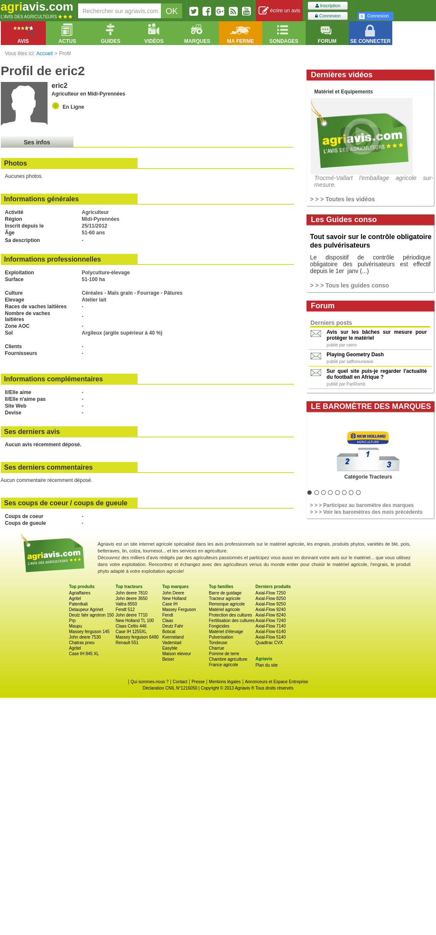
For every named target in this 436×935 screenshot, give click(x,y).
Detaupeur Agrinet (86, 609)
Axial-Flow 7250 (271, 593)
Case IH (169, 604)
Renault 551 (126, 642)
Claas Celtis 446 (130, 626)
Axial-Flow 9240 (271, 609)
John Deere (173, 593)
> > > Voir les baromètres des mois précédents (366, 512)
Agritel (75, 598)
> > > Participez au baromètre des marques (361, 505)
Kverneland (173, 637)
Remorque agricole (227, 604)
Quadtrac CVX (269, 642)
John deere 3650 (131, 598)
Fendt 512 (125, 609)
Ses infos (37, 142)
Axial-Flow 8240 (271, 615)
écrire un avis (280, 11)
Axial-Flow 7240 (271, 620)
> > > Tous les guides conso (349, 285)
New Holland (174, 598)
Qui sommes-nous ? (150, 681)
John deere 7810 (131, 593)
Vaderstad (171, 642)
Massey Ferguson (179, 609)
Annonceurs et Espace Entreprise (276, 681)
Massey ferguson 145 (89, 631)
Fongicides (219, 626)
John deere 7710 (131, 615)
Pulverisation (221, 637)
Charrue (216, 648)
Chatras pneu (82, 642)
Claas (167, 620)
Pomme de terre (224, 653)
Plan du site (267, 665)
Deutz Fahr (172, 626)
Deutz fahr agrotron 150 (91, 615)
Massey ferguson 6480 (136, 637)
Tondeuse (218, 642)
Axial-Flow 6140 (271, 631)
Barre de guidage (225, 593)
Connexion (327, 16)
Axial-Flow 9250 (271, 604)
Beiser (168, 659)
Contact (180, 681)
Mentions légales (225, 681)
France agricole (223, 664)
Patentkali (78, 604)
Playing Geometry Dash (355, 355)
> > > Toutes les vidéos (342, 199)
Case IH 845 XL (84, 653)
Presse (198, 681)
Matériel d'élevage (226, 631)
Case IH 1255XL (130, 631)
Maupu (75, 626)
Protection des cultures (230, 615)
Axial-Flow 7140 (271, 626)
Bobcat (168, 631)
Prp (72, 620)
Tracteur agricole (225, 598)
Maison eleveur (176, 653)
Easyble (169, 648)
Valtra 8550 (126, 604)
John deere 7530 (85, 637)
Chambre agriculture (228, 659)
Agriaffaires (79, 593)
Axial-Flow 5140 (271, 637)
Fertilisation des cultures (232, 620)
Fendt (167, 615)
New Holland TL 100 (134, 620)
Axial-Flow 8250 (271, 598)
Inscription (327, 5)
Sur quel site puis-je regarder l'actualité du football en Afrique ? (376, 374)
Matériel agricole (224, 609)
